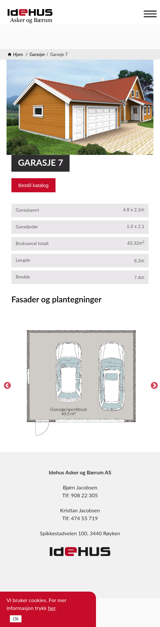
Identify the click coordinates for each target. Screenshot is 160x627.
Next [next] (153, 385)
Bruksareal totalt (32, 243)
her (52, 608)
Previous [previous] (6, 385)
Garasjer (37, 54)
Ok (16, 618)
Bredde (23, 276)
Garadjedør (27, 226)
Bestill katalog (33, 185)
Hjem (18, 54)
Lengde (23, 260)
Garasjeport (27, 210)
